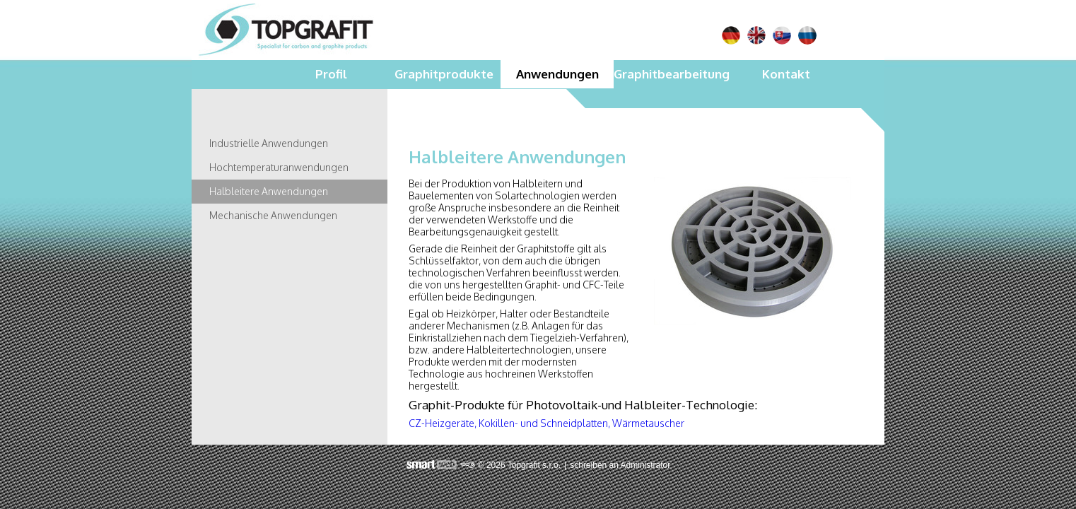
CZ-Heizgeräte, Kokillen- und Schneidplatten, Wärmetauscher (546, 423)
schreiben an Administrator (620, 465)
